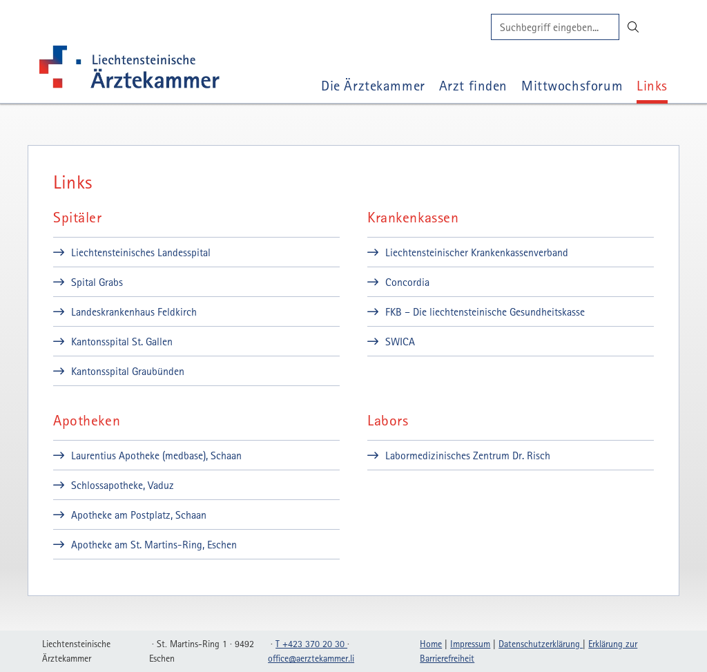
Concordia (407, 282)
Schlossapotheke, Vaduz (122, 485)
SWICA (400, 341)
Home (431, 643)
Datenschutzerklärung (540, 643)
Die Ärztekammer (373, 85)
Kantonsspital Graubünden (127, 371)
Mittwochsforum (572, 85)
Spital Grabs (97, 282)
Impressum (470, 643)
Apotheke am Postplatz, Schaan (138, 514)
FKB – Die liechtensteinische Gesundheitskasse (485, 311)
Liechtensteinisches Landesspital (141, 252)
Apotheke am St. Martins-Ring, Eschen (154, 544)
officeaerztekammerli (311, 658)
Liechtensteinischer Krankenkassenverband (476, 252)
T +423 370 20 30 (311, 643)
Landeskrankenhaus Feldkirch (134, 311)
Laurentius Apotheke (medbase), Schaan (156, 455)
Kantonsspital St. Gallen (122, 341)
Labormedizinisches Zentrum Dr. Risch (467, 455)
